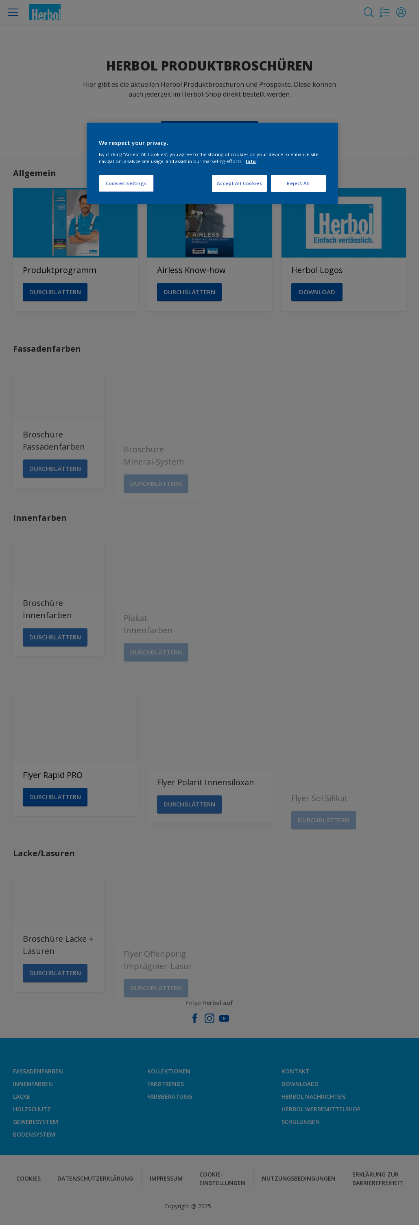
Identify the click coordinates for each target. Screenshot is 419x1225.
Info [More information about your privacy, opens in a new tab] (251, 161)
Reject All (298, 183)
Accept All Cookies (239, 183)
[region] (212, 163)
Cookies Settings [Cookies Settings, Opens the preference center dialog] (126, 183)
